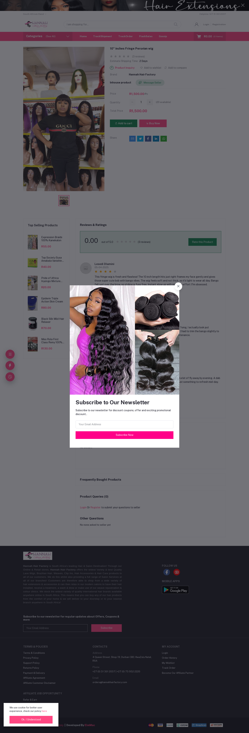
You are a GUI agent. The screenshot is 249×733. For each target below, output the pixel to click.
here (44, 711)
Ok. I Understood (31, 719)
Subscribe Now (124, 434)
